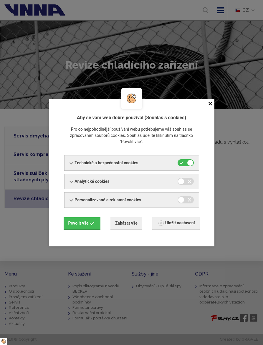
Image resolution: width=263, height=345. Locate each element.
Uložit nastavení (176, 223)
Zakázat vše (126, 223)
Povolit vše (81, 223)
